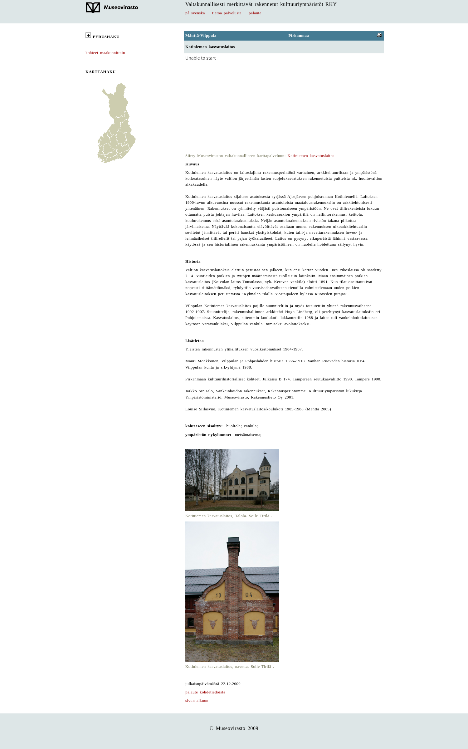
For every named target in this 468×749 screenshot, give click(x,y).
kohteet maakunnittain (105, 53)
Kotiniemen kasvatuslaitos (311, 156)
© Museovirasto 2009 (234, 728)
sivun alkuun (196, 700)
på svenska (195, 13)
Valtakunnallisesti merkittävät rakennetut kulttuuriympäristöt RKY (261, 4)
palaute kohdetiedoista (205, 692)
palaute (255, 13)
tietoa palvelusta (226, 13)
